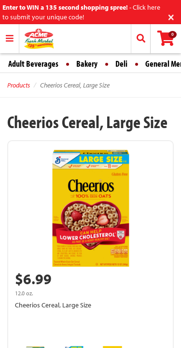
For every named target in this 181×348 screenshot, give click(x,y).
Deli (121, 63)
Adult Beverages (33, 63)
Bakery (86, 63)
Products (18, 85)
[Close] (171, 16)
